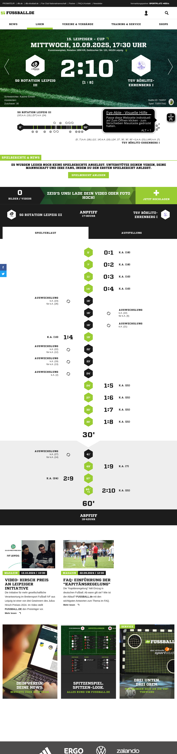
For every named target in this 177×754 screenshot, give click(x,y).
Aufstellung (131, 233)
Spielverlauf (45, 233)
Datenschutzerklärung (24, 746)
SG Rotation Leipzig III (35, 83)
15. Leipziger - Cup (88, 39)
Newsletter (97, 3)
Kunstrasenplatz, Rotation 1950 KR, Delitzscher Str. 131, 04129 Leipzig (88, 50)
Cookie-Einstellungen (104, 746)
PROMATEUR (9, 3)
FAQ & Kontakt (84, 3)
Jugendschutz (65, 746)
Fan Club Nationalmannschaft (53, 3)
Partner (72, 3)
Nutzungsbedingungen (45, 746)
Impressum (7, 746)
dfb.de (20, 3)
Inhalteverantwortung (83, 746)
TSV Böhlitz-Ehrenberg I (141, 83)
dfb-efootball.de (32, 3)
